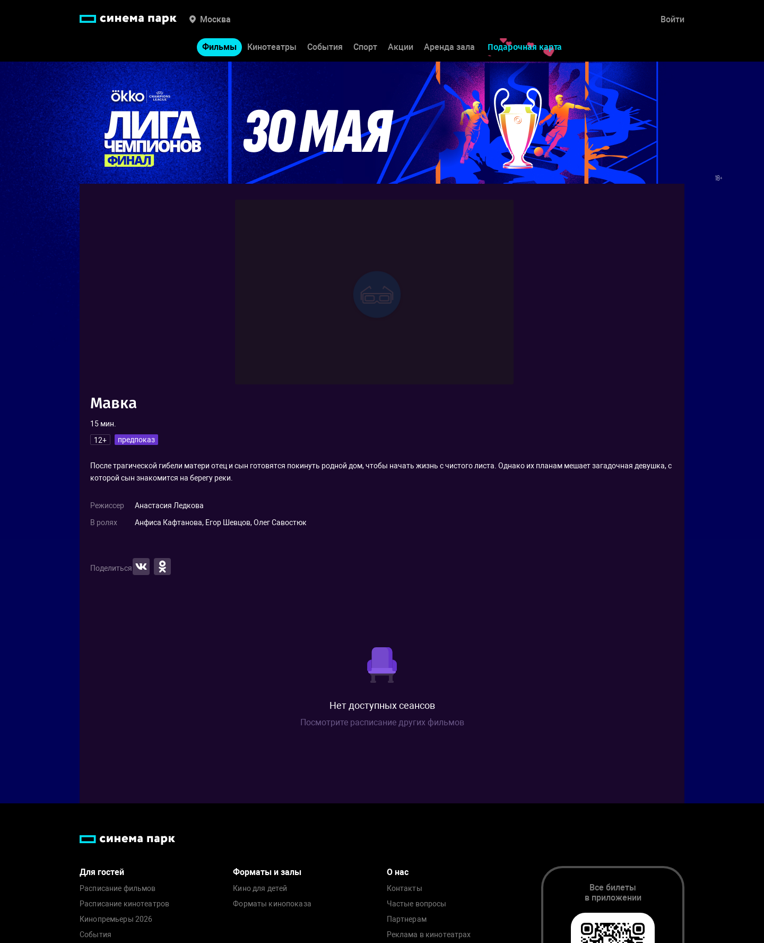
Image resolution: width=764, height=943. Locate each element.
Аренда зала (449, 47)
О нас (398, 872)
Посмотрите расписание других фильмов (382, 722)
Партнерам (407, 919)
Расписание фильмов (118, 889)
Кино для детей (260, 889)
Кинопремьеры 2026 (116, 919)
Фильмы (219, 47)
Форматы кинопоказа (272, 904)
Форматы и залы (267, 872)
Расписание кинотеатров (124, 904)
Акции (400, 47)
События (325, 47)
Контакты (404, 889)
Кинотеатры (272, 47)
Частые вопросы (417, 904)
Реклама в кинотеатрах (429, 935)
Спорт (365, 47)
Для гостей (102, 872)
